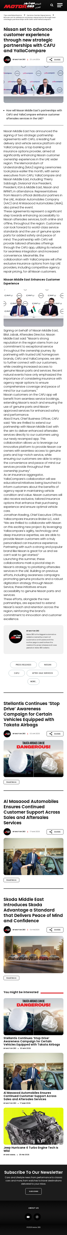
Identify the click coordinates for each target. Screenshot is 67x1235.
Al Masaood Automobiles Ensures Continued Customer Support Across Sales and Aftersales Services (30, 1096)
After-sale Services (42, 673)
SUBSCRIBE (33, 1191)
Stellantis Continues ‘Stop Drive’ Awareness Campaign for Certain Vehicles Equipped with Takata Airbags (32, 1041)
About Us (33, 1208)
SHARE (55, 59)
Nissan (47, 664)
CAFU (16, 673)
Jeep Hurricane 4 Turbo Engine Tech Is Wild (31, 1149)
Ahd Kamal (10, 1155)
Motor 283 (20, 59)
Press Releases (23, 664)
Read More (11, 782)
